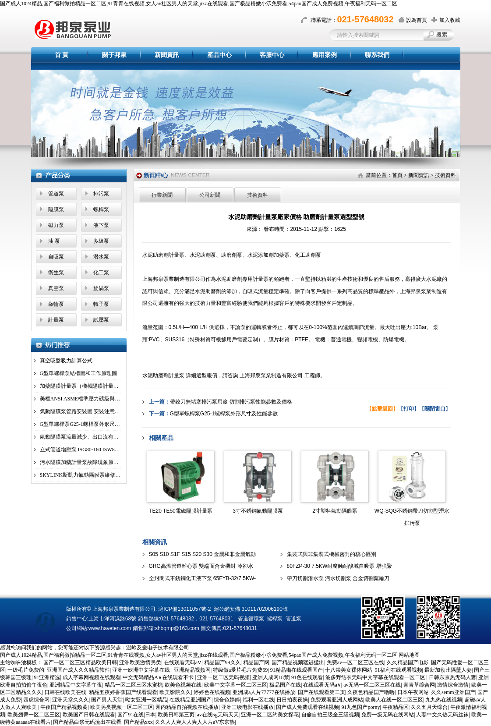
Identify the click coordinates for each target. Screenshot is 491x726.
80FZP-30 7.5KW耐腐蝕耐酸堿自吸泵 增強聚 (339, 566)
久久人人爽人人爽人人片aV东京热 (195, 722)
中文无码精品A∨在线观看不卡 (159, 677)
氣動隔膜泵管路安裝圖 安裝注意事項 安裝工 (91, 411)
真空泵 (56, 288)
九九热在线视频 (443, 700)
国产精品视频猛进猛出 (298, 662)
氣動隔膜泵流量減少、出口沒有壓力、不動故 (92, 437)
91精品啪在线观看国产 (296, 670)
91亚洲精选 (47, 677)
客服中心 (272, 55)
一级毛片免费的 (25, 670)
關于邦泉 (114, 55)
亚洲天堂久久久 (70, 700)
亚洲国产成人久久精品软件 (78, 670)
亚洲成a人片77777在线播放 (264, 692)
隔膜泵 (56, 209)
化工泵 (101, 272)
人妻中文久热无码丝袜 (442, 715)
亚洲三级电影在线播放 (247, 707)
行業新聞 (162, 195)
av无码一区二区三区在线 (372, 685)
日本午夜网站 (413, 692)
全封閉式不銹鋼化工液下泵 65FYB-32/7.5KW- (202, 578)
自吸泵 (56, 257)
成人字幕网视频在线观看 (91, 677)
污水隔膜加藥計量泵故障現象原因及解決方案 (92, 462)
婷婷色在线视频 (212, 692)
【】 (382, 409)
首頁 (397, 175)
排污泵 (101, 194)
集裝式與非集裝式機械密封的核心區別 (331, 554)
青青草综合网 (419, 685)
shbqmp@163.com (177, 628)
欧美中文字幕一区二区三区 (235, 685)
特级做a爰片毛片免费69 (240, 670)
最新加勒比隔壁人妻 (448, 670)
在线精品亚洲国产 (191, 700)
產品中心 (219, 55)
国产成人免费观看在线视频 (307, 707)
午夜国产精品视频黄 (64, 707)
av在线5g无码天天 (217, 715)
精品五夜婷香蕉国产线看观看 (123, 692)
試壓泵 (101, 320)
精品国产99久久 (222, 662)
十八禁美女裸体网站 (348, 670)
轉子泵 (101, 304)
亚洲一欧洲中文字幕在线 (141, 670)
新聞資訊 (167, 55)
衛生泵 (56, 272)
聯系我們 (377, 55)
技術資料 (445, 175)
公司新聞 (209, 195)
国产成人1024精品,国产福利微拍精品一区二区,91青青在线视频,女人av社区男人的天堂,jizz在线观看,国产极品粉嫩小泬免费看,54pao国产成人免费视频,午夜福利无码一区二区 (198, 3)
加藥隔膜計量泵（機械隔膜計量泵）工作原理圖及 (97, 386)
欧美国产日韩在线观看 (89, 715)
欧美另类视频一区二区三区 (121, 707)
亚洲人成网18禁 (270, 677)
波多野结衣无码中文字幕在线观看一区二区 (376, 677)
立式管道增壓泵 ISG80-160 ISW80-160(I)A (88, 449)
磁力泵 (56, 225)
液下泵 (101, 225)
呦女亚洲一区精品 (146, 700)
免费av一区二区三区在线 (355, 662)
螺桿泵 (101, 209)
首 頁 (62, 55)
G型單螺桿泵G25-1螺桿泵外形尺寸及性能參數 (93, 424)
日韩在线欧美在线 (65, 692)
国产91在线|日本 (136, 715)
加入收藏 (449, 20)
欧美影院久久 (175, 692)
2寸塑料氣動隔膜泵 (334, 511)
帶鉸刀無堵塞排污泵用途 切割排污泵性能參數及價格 (231, 402)
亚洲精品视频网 (192, 670)
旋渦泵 (101, 288)
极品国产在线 (285, 685)
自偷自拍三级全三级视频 (330, 715)
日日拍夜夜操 (292, 700)
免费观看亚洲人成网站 (337, 700)
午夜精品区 (395, 707)
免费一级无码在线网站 (387, 715)
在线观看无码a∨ (182, 662)
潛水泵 (101, 257)
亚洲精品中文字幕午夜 (75, 685)
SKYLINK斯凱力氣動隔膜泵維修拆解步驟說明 (93, 475)
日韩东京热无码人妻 (452, 677)
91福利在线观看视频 (398, 670)
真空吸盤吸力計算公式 (66, 361)
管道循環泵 (251, 619)
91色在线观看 (307, 677)
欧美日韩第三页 (176, 715)
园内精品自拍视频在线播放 (187, 707)
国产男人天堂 (107, 700)
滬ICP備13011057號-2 (184, 609)
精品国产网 (256, 662)
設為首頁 (416, 20)
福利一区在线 (258, 700)
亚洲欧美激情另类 (140, 662)
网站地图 (409, 655)
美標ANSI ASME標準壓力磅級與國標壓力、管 (93, 399)
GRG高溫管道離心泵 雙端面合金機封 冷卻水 (201, 566)
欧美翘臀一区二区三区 (33, 715)
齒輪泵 (56, 304)
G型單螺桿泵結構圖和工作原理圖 (78, 373)
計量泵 (56, 320)
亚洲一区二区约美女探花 (270, 715)
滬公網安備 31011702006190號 (251, 609)
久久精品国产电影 (408, 662)
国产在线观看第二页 (321, 692)
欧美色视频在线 (183, 685)
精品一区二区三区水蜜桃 (133, 685)
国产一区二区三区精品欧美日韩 (80, 662)
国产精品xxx (138, 722)
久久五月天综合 (429, 707)
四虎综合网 (36, 700)
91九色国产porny (360, 707)
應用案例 (324, 55)
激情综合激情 (453, 685)
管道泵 (56, 194)
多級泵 (101, 241)
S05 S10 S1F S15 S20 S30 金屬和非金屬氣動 (202, 554)
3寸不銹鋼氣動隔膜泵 (258, 511)
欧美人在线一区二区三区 (394, 700)
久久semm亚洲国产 (453, 692)
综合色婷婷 (227, 700)
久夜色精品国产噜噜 (371, 692)
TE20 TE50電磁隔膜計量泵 (180, 511)
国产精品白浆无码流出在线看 (87, 722)
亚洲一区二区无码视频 (223, 677)
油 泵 (54, 241)
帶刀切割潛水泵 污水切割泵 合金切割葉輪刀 (338, 578)
